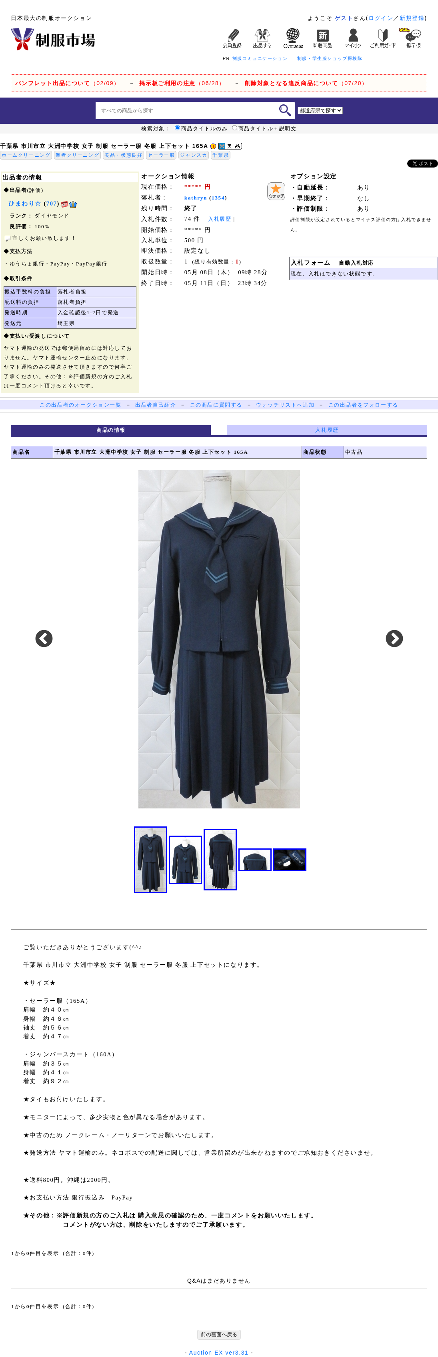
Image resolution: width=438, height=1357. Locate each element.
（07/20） (306, 83)
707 (51, 203)
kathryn (195, 198)
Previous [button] (44, 639)
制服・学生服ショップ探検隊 (330, 58)
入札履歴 (219, 219)
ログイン (380, 18)
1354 (218, 198)
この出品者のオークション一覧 (80, 405)
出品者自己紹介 (155, 405)
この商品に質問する (216, 405)
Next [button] (394, 639)
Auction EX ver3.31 (219, 1352)
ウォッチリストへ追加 (285, 405)
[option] (219, 639)
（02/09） (67, 83)
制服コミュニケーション (260, 58)
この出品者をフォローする (363, 405)
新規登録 (412, 18)
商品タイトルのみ (201, 129)
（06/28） (182, 83)
